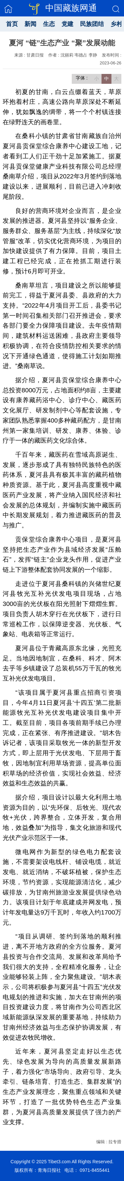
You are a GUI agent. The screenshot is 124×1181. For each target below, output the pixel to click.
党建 (67, 24)
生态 (49, 24)
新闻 (30, 24)
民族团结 (92, 24)
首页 (12, 24)
